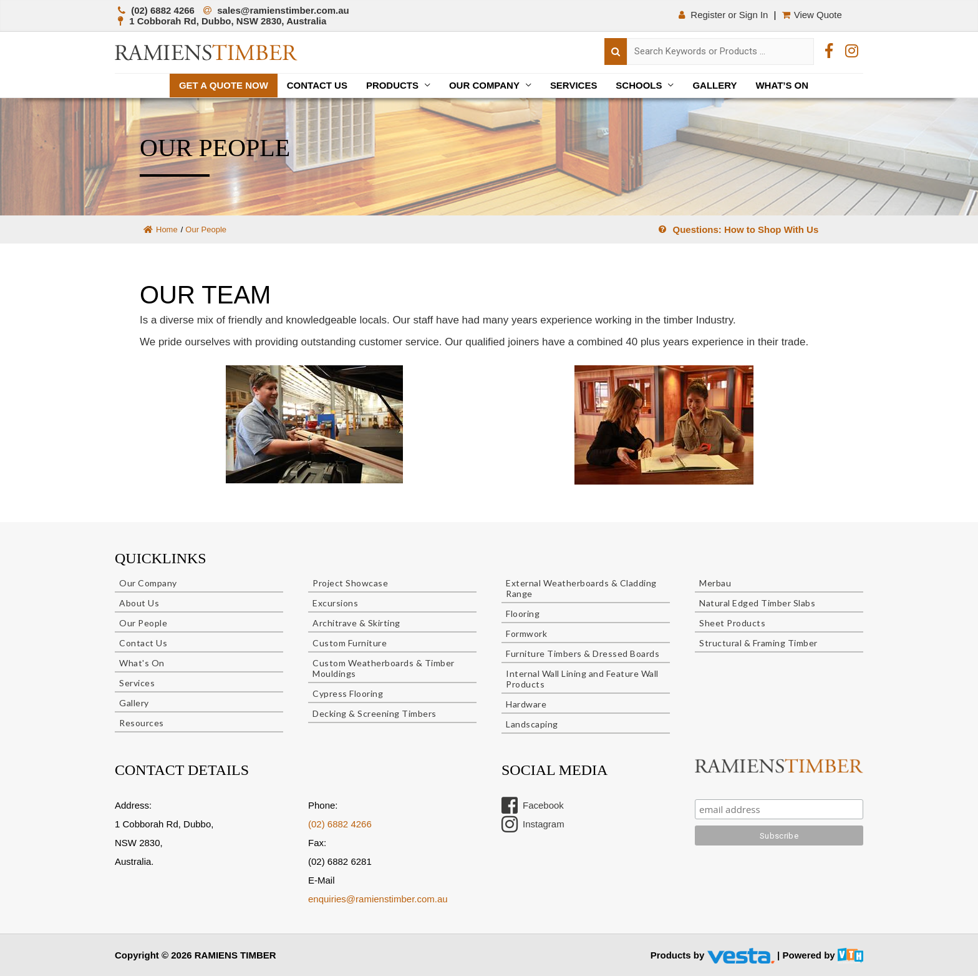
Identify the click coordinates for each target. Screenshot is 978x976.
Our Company (484, 85)
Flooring (523, 613)
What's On (142, 663)
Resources (141, 722)
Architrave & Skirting (356, 623)
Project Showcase (350, 583)
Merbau (715, 583)
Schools (639, 85)
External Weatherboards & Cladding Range (581, 588)
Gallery (715, 85)
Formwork (526, 633)
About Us (139, 603)
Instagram (532, 824)
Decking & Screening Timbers (374, 713)
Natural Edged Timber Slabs (757, 603)
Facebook (532, 805)
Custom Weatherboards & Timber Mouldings (383, 668)
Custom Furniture (349, 643)
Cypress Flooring (347, 693)
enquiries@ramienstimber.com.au (378, 899)
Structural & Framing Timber (758, 643)
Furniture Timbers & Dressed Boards (582, 653)
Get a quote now (223, 85)
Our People (143, 623)
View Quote (813, 14)
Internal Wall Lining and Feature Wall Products (582, 678)
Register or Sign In (723, 14)
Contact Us (316, 85)
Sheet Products (732, 623)
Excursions (335, 603)
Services (574, 85)
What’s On (782, 85)
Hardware (526, 704)
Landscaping (532, 724)
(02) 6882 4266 (340, 824)
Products (392, 85)
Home (160, 229)
